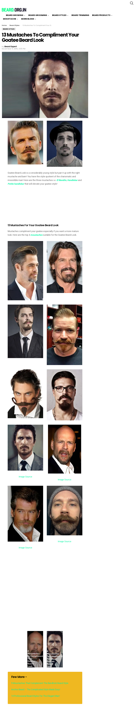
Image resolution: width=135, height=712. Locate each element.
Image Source (25, 476)
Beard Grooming (37, 15)
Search (131, 3)
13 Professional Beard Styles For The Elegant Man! (35, 696)
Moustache (9, 18)
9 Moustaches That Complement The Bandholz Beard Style (39, 683)
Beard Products (101, 15)
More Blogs (27, 18)
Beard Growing (14, 15)
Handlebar (72, 180)
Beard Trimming (80, 15)
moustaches (36, 235)
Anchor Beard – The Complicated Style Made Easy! (35, 689)
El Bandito (61, 180)
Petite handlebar (16, 184)
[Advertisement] (28, 206)
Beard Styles (59, 15)
